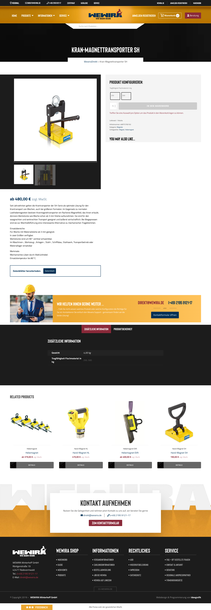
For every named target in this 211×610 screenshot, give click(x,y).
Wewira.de (160, 3)
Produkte (27, 15)
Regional (14, 2)
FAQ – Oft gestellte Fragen (178, 559)
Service (64, 15)
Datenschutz (135, 575)
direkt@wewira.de (33, 3)
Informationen (46, 15)
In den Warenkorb (158, 105)
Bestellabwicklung (102, 569)
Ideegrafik (196, 597)
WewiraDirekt (90, 61)
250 (112, 95)
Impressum (134, 569)
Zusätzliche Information (96, 329)
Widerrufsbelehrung (139, 564)
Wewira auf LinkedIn (102, 580)
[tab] (96, 329)
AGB (131, 559)
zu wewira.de (105, 589)
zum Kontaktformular (105, 523)
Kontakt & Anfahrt (174, 564)
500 (123, 95)
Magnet (121, 129)
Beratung (193, 15)
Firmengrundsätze (174, 580)
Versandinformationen (104, 559)
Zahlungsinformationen (104, 564)
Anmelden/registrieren (178, 3)
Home (14, 15)
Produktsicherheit (123, 329)
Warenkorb (197, 3)
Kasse (60, 564)
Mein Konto (62, 569)
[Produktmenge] (113, 106)
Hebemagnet (129, 129)
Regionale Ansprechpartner (178, 575)
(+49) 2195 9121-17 (54, 3)
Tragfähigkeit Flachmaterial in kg (121, 88)
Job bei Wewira (100, 575)
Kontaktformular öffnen (165, 315)
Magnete (120, 127)
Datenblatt (50, 270)
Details (31, 465)
